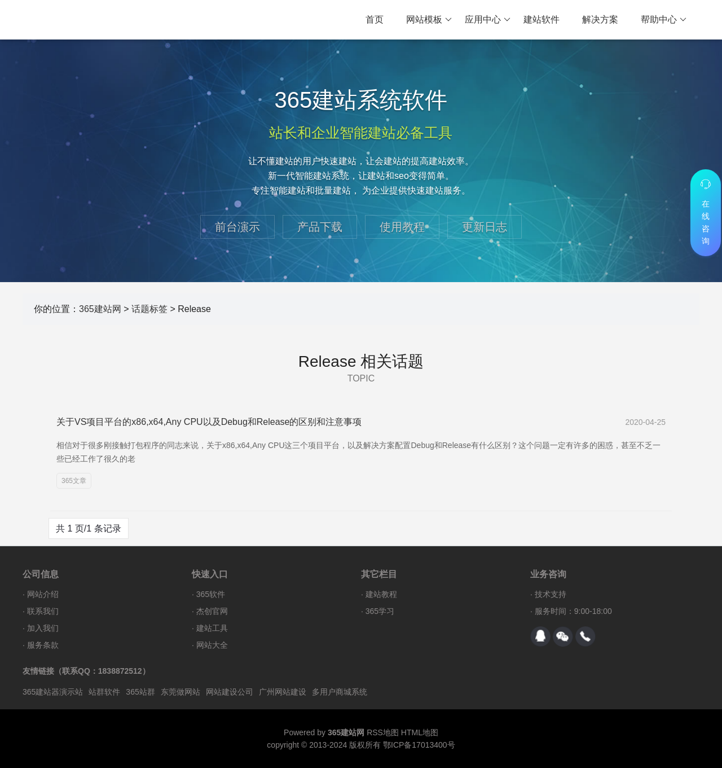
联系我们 (43, 611)
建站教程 (381, 594)
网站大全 (212, 644)
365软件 (210, 594)
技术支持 (550, 594)
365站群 (140, 691)
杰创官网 (212, 611)
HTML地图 (419, 732)
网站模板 (429, 20)
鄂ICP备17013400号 (419, 744)
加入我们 (43, 628)
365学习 (380, 611)
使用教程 (402, 227)
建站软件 (541, 19)
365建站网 (100, 309)
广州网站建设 (282, 691)
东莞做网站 (180, 691)
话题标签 (149, 309)
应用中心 (487, 20)
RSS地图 (383, 732)
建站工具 (212, 628)
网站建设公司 (229, 691)
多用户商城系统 (339, 691)
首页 (375, 19)
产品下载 (319, 227)
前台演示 (237, 227)
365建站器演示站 (53, 691)
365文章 (73, 481)
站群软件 (104, 691)
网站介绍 (43, 594)
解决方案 (600, 19)
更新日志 (484, 227)
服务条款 (43, 644)
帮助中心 (663, 20)
